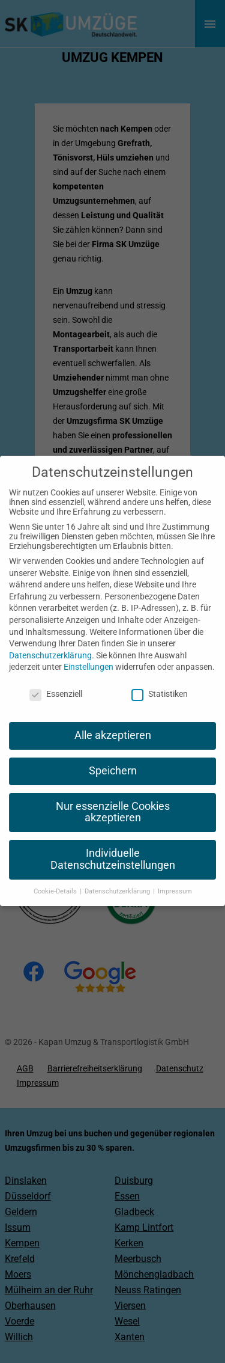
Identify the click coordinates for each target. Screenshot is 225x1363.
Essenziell (55, 681)
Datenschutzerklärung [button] (118, 879)
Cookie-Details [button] (56, 879)
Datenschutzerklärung (50, 643)
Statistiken (159, 681)
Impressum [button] (175, 879)
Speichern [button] (113, 758)
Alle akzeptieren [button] (112, 723)
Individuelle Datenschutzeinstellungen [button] (112, 847)
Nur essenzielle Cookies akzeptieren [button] (113, 800)
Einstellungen (88, 655)
